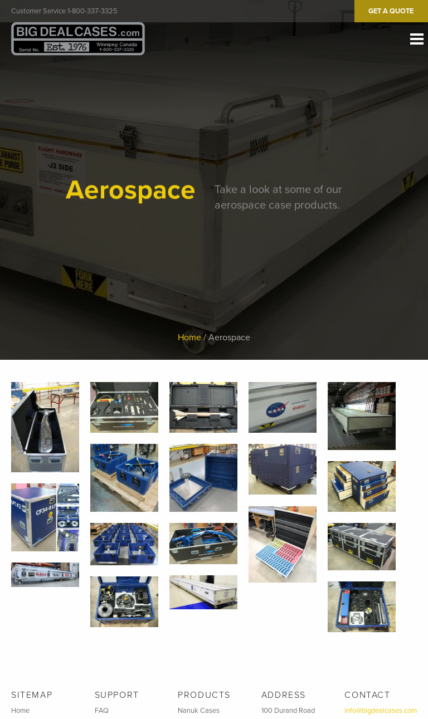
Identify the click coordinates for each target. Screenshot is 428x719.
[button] (45, 427)
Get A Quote (391, 11)
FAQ (102, 710)
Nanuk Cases (199, 710)
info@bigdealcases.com (380, 710)
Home (189, 337)
